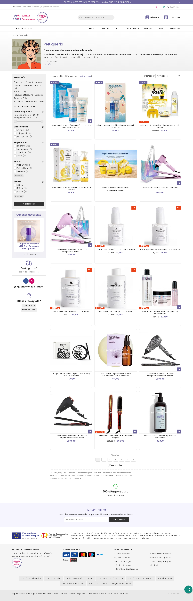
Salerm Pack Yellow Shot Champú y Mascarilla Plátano (160, 126)
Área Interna (123, 593)
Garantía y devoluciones (126, 569)
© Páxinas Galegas (173, 593)
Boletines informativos (160, 553)
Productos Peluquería (98, 583)
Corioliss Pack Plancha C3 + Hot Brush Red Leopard (116, 436)
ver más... (48, 64)
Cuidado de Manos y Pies (73, 583)
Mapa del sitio (18, 593)
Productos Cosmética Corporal (80, 578)
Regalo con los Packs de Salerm (115, 187)
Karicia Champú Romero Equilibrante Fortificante (160, 436)
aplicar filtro (30, 204)
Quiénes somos (122, 557)
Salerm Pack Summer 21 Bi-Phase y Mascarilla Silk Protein (115, 126)
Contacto (154, 565)
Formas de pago (123, 561)
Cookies (62, 593)
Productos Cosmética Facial (110, 578)
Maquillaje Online (165, 578)
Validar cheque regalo (160, 561)
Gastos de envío (123, 565)
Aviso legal (30, 593)
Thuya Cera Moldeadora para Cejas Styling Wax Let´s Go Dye (71, 374)
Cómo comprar (122, 553)
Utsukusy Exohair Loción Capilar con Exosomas (116, 249)
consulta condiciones (29, 272)
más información (28, 254)
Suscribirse (119, 519)
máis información (116, 495)
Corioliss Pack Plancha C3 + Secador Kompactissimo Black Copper (71, 436)
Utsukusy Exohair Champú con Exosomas (115, 311)
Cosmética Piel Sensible (31, 578)
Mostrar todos (85, 76)
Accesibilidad (111, 593)
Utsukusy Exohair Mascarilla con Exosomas (71, 311)
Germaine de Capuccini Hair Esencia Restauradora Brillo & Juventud (115, 374)
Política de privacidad (47, 593)
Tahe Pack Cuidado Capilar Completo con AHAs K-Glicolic (160, 312)
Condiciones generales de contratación (85, 593)
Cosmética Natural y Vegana (140, 578)
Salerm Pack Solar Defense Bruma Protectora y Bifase (71, 188)
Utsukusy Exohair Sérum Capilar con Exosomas (160, 249)
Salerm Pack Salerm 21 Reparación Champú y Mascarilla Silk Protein (71, 126)
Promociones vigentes (160, 557)
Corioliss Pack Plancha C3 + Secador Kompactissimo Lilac (71, 250)
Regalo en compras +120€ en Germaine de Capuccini (29, 246)
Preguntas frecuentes (121, 583)
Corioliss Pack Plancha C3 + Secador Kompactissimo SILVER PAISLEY (160, 374)
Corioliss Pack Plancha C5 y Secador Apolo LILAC (160, 188)
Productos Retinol (53, 578)
